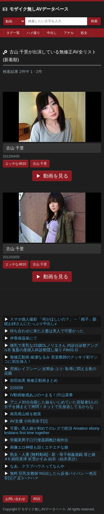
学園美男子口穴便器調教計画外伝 (39, 440)
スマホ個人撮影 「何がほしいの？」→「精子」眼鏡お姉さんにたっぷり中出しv (50, 321)
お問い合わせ (15, 499)
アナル (69, 33)
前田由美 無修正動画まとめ (34, 380)
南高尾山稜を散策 (25, 414)
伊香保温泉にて (23, 338)
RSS (36, 499)
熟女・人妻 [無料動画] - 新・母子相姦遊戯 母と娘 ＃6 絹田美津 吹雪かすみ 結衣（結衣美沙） (49, 456)
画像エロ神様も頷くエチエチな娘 (39, 447)
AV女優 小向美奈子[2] (28, 421)
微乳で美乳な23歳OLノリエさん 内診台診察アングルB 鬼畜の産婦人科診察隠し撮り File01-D (51, 347)
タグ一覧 (13, 33)
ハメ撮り (33, 33)
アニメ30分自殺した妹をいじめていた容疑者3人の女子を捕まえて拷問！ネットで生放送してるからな (51, 404)
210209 (16, 387)
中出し (52, 33)
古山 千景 (15, 148)
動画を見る (55, 176)
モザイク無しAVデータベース (39, 9)
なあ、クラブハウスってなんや (37, 466)
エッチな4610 (15, 164)
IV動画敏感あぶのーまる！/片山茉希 (41, 395)
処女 (84, 33)
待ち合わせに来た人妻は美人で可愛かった (47, 331)
